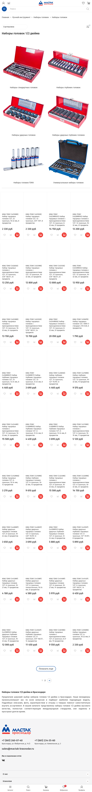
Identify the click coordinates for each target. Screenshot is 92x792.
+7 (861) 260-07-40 (12, 740)
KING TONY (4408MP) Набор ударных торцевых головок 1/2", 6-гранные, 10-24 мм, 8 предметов (10, 531)
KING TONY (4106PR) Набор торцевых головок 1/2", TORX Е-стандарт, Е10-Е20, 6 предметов (81, 323)
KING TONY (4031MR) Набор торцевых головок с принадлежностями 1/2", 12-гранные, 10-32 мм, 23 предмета (34, 271)
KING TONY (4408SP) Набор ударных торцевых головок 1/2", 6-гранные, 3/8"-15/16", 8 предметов (34, 532)
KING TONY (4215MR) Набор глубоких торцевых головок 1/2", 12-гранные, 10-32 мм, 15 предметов (81, 377)
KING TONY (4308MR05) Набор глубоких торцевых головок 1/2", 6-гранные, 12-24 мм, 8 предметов (34, 429)
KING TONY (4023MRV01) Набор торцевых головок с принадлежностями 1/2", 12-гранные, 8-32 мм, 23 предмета (57, 219)
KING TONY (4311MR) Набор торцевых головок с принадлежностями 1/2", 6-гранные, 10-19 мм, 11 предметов (81, 429)
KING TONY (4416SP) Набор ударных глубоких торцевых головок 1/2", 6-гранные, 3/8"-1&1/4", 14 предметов (34, 635)
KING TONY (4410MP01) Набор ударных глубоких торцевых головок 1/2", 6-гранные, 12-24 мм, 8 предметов (57, 532)
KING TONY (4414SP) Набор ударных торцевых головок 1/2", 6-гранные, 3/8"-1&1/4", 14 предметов (80, 584)
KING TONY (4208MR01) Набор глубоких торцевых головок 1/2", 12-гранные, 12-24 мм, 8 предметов (10, 378)
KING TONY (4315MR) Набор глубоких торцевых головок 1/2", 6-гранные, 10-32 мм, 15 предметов (34, 480)
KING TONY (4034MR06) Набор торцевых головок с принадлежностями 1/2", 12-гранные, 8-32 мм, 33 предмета (57, 324)
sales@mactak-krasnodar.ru (18, 748)
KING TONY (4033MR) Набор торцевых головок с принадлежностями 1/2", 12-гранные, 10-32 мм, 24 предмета (10, 324)
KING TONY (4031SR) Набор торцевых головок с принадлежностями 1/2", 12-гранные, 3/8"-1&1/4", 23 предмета (57, 272)
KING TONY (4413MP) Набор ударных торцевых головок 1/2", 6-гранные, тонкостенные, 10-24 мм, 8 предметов (34, 584)
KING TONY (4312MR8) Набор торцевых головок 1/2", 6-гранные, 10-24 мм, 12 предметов (10, 480)
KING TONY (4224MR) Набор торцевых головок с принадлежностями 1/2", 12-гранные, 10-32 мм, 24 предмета (10, 429)
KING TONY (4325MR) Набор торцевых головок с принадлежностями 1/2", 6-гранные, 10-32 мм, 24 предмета (81, 481)
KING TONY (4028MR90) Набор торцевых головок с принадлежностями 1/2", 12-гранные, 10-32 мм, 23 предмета (81, 219)
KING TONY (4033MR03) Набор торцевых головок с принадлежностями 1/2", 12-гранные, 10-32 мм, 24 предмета (81, 271)
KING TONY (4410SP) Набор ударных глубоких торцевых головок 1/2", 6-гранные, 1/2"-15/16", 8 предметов (81, 532)
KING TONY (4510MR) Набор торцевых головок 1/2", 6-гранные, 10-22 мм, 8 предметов (81, 634)
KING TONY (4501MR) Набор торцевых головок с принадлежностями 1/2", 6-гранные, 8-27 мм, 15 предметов (57, 635)
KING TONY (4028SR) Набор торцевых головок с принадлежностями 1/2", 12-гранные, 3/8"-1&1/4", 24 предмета (10, 272)
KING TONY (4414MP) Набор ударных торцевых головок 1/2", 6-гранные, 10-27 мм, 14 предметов (57, 583)
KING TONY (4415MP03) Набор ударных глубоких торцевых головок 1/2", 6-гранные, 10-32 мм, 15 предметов (10, 635)
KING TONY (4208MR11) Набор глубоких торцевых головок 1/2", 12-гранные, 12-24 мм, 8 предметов (34, 378)
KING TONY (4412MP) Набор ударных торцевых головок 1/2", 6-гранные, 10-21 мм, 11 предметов (10, 583)
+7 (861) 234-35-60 (45, 740)
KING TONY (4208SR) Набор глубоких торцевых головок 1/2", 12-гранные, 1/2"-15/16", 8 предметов (57, 378)
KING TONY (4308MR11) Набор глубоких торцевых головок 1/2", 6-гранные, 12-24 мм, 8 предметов (57, 429)
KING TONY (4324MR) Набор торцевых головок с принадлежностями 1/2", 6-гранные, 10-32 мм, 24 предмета (57, 481)
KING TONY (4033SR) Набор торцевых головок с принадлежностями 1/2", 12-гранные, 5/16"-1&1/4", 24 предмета (34, 326)
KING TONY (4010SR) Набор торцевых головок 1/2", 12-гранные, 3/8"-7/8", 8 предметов (34, 218)
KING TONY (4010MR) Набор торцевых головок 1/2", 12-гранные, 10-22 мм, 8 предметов (10, 218)
